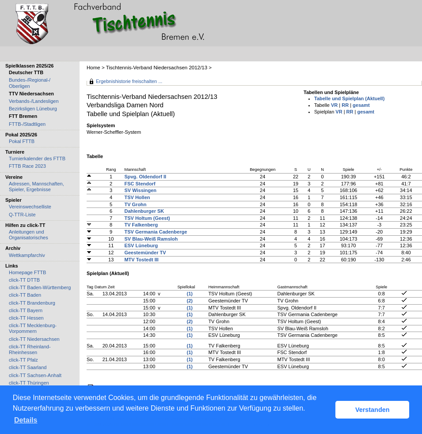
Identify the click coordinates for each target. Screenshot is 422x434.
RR (345, 105)
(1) (190, 293)
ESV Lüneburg (141, 245)
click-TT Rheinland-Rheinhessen (30, 349)
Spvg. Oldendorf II (145, 176)
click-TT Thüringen (29, 382)
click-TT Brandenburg (32, 303)
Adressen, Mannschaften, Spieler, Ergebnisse (36, 186)
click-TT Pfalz (23, 359)
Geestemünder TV (145, 252)
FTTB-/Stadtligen (27, 124)
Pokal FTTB (21, 141)
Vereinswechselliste (30, 206)
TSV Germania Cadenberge (155, 231)
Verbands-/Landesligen (34, 101)
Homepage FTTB (27, 272)
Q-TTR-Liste (22, 214)
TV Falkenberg (141, 224)
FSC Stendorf (139, 183)
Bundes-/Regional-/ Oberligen (29, 82)
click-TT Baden (25, 295)
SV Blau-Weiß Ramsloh (151, 239)
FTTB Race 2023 (27, 166)
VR (334, 105)
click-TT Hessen (26, 318)
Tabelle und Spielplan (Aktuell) (349, 98)
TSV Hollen (137, 197)
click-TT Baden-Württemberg (40, 287)
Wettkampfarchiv (27, 255)
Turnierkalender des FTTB (37, 158)
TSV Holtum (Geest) (147, 218)
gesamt (361, 105)
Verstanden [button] (372, 409)
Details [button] (25, 420)
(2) (190, 300)
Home (93, 67)
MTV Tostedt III (141, 259)
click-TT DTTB (24, 280)
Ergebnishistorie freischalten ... (129, 81)
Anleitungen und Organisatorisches (28, 234)
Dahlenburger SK (144, 211)
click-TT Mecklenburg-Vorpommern (33, 328)
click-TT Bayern (25, 310)
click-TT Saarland (27, 367)
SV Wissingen (140, 190)
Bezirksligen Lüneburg (33, 108)
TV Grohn (135, 204)
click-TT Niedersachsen (34, 339)
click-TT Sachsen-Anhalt (35, 375)
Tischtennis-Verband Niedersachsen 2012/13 (157, 67)
